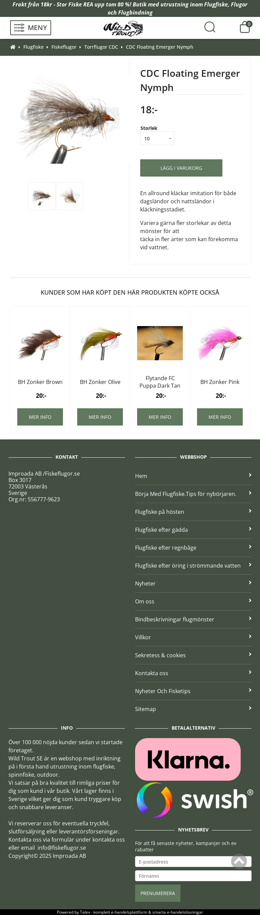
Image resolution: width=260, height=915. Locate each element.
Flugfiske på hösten (193, 512)
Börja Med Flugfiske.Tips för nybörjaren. (193, 494)
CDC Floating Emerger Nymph (159, 47)
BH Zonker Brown (40, 382)
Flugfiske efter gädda (193, 529)
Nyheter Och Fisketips (193, 691)
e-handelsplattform (129, 912)
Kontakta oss (193, 673)
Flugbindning (135, 12)
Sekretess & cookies (193, 655)
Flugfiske (216, 4)
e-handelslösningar (185, 912)
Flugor (239, 4)
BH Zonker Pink (219, 382)
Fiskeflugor (64, 47)
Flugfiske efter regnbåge (193, 547)
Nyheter (193, 583)
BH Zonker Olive (100, 382)
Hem (193, 476)
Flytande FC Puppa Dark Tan (159, 381)
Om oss (193, 601)
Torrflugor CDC (101, 47)
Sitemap (193, 709)
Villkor (193, 637)
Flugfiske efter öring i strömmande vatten (193, 565)
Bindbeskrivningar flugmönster (193, 619)
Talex (85, 912)
